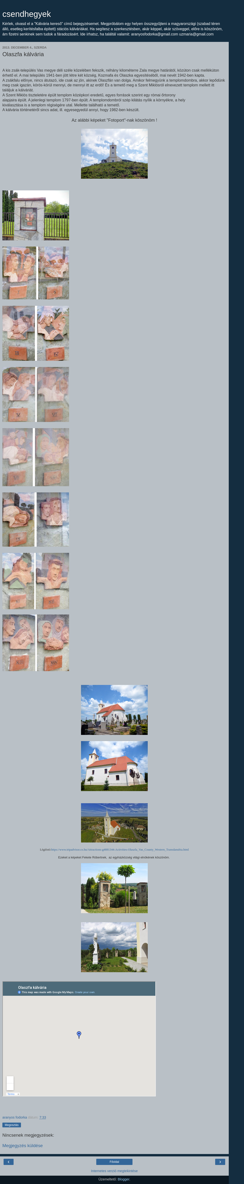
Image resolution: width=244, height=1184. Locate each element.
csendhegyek (26, 14)
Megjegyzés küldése (22, 1145)
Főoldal (114, 1162)
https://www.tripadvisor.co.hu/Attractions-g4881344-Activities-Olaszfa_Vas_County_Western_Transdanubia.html (120, 849)
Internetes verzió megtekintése (114, 1171)
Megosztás (12, 1125)
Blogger (123, 1179)
